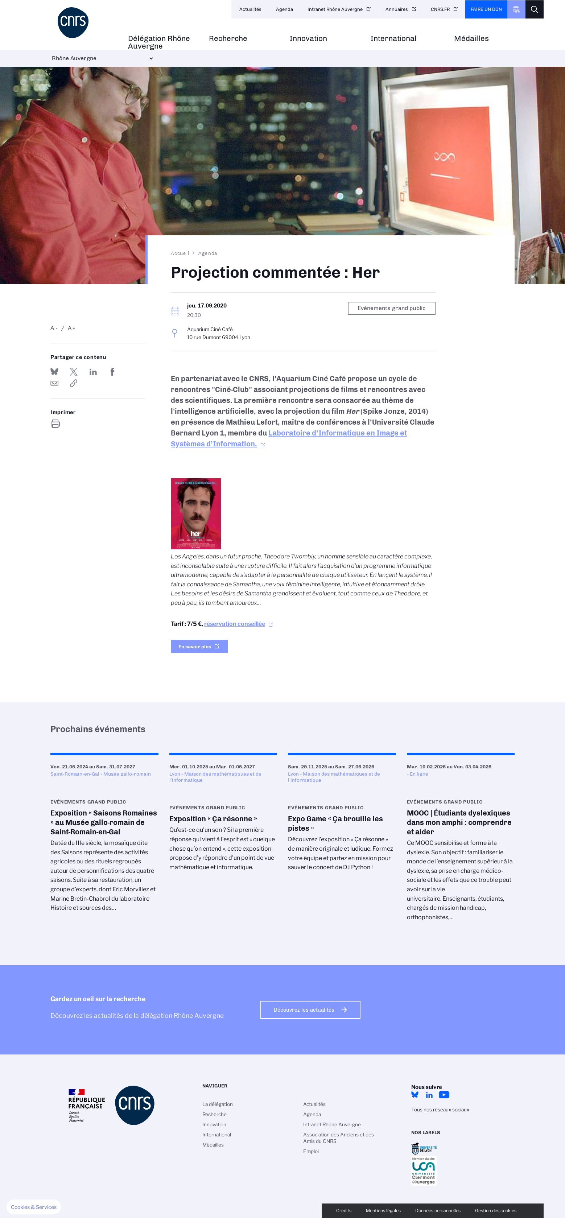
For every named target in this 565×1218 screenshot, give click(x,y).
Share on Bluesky (54, 372)
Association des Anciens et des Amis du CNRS (338, 1138)
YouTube (443, 1094)
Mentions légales (383, 1210)
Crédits (343, 1210)
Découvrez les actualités (304, 1010)
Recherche (228, 38)
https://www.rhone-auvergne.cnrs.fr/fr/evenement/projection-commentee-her (74, 383)
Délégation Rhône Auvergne (159, 42)
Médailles (471, 38)
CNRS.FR (440, 9)
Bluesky (414, 1094)
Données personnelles (438, 1210)
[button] (34, 1207)
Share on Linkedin (93, 372)
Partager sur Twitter (74, 372)
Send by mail (54, 383)
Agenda (284, 9)
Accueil (180, 253)
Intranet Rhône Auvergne (335, 9)
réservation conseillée (234, 623)
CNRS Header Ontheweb (516, 9)
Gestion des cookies (495, 1210)
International (394, 38)
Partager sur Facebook (112, 372)
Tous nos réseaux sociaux (440, 1109)
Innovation (308, 38)
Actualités (250, 9)
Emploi (311, 1151)
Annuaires (396, 9)
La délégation (217, 1104)
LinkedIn (429, 1094)
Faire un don (486, 9)
